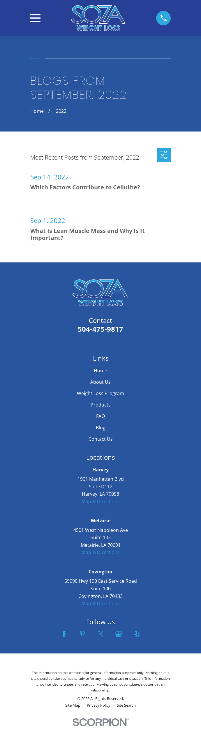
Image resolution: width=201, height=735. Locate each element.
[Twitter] (100, 634)
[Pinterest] (82, 634)
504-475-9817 (100, 329)
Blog (100, 427)
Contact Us (101, 439)
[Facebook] (64, 634)
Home (100, 370)
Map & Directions (101, 501)
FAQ (100, 416)
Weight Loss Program (100, 393)
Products (101, 405)
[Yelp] (137, 634)
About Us (100, 382)
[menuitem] (72, 705)
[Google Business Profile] (118, 634)
